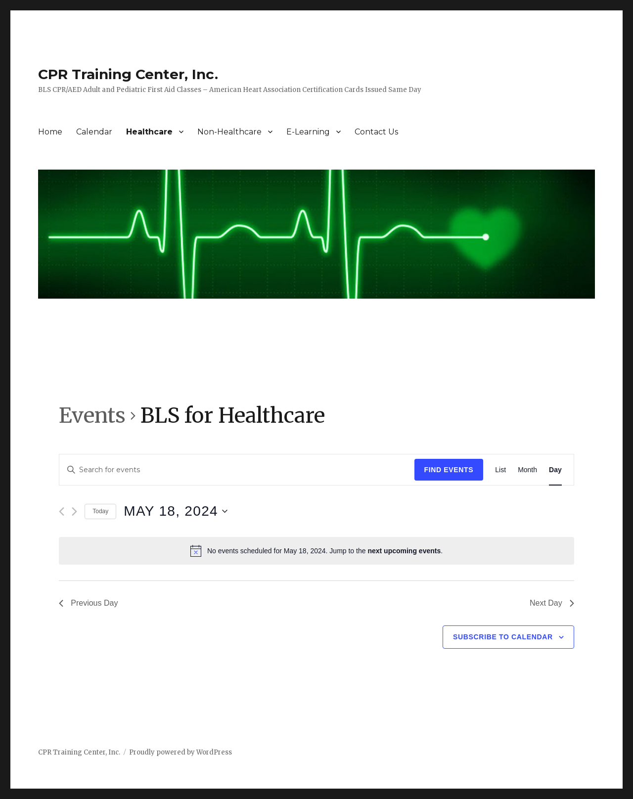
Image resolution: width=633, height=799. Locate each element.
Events (92, 415)
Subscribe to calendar (503, 637)
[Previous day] (61, 511)
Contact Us (376, 131)
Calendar (94, 131)
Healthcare (149, 131)
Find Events (449, 470)
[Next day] (74, 511)
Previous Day (88, 603)
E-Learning (308, 131)
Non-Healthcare (229, 131)
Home (50, 131)
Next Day (552, 603)
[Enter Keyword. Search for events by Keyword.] (236, 470)
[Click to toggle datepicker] (175, 511)
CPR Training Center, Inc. (128, 74)
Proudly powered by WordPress (180, 752)
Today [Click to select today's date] (100, 511)
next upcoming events (404, 551)
